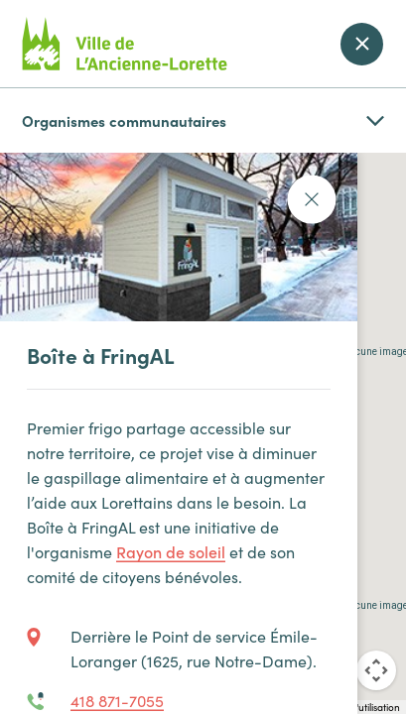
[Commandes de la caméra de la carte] (376, 670)
